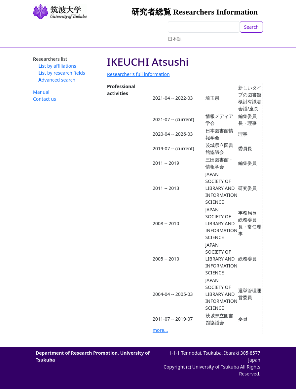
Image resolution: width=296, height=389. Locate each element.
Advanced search (56, 80)
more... (160, 330)
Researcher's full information (138, 74)
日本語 (175, 39)
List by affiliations (57, 66)
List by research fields (61, 73)
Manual (41, 92)
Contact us (44, 99)
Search (251, 27)
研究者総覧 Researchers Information (194, 12)
